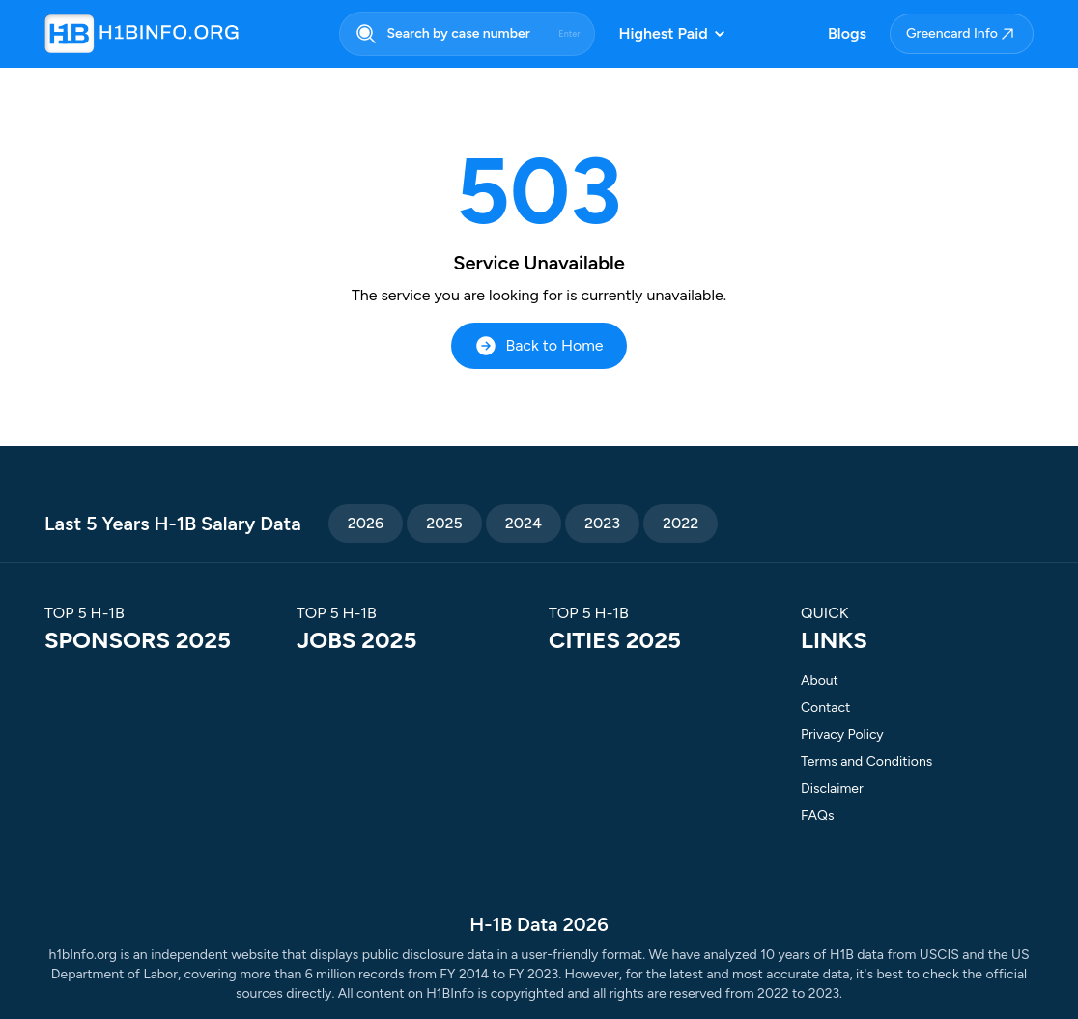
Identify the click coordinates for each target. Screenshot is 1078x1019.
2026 (365, 523)
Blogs (847, 33)
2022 (680, 523)
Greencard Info (961, 33)
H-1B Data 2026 (538, 924)
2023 (602, 523)
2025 (444, 523)
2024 (523, 523)
